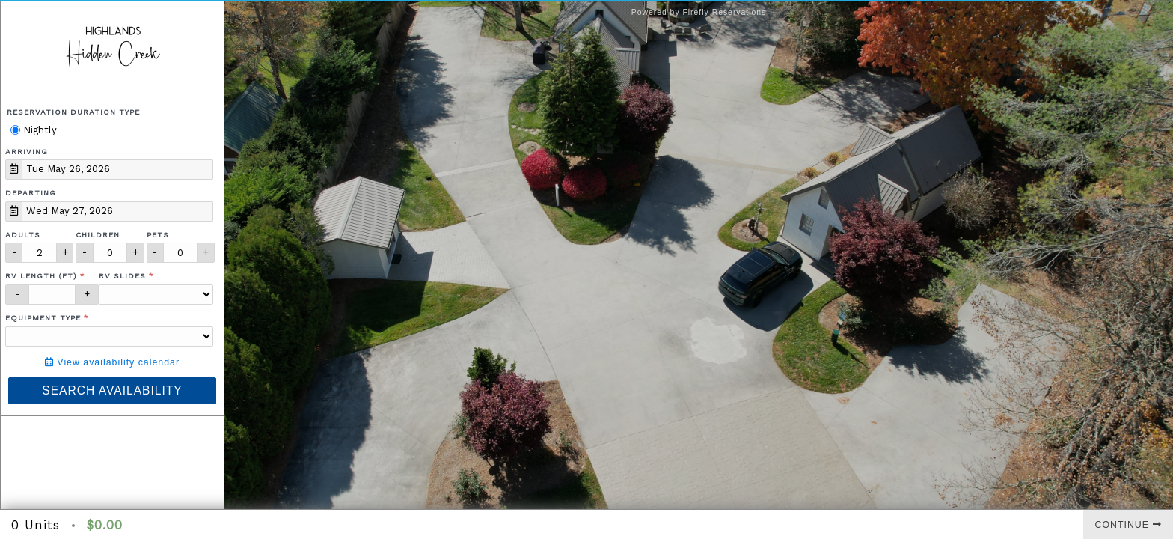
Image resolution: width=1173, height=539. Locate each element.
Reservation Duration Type (73, 112)
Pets (158, 235)
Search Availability (112, 390)
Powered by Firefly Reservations (699, 12)
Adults (22, 235)
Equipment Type (43, 318)
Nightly (33, 129)
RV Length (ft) (41, 276)
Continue (1128, 525)
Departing (30, 193)
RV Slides (122, 276)
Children (98, 235)
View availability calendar (112, 362)
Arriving (26, 151)
